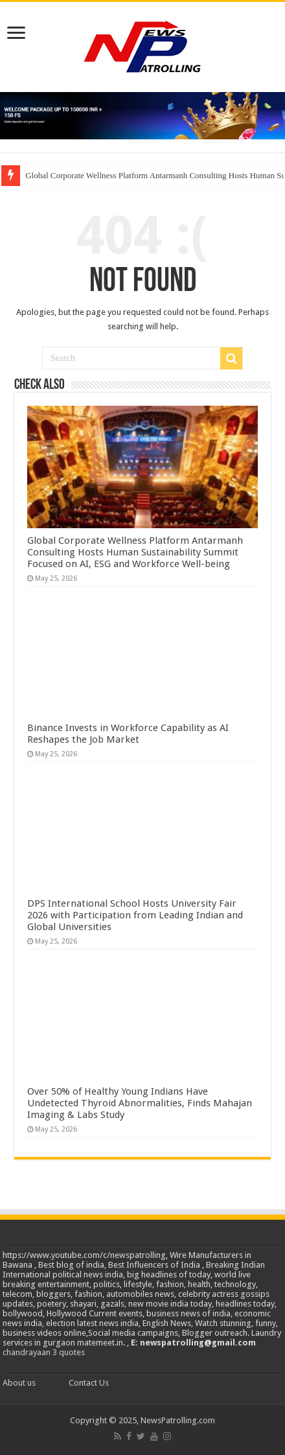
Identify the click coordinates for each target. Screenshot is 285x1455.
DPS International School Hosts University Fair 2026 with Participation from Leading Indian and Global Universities (135, 915)
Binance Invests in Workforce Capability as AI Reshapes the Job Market (128, 733)
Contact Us (89, 1383)
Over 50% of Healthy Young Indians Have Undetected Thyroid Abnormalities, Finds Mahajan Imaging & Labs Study (139, 1103)
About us (19, 1383)
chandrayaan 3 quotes (44, 1352)
